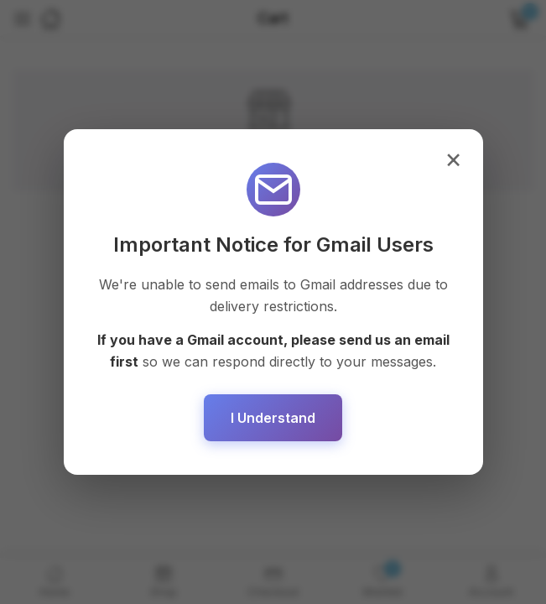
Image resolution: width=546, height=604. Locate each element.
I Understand (273, 417)
